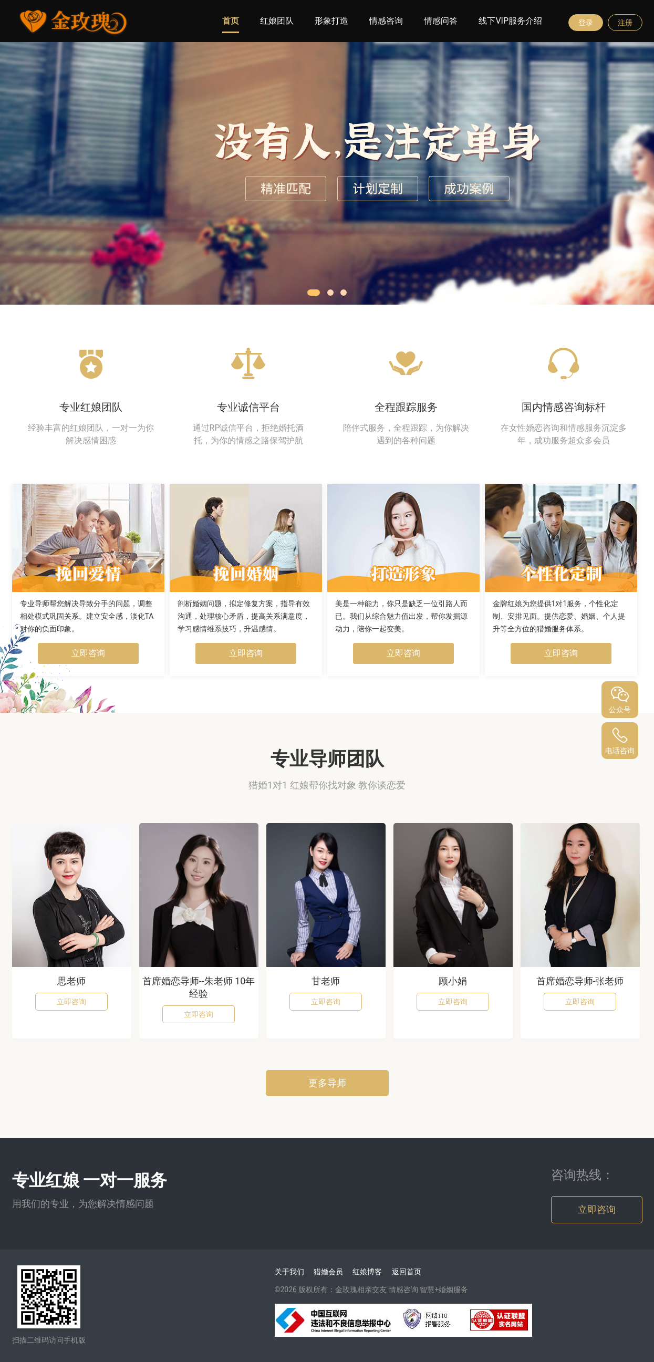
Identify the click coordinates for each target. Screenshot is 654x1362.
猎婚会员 (328, 1271)
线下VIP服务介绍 (510, 21)
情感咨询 (386, 21)
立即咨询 (88, 653)
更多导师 (327, 1083)
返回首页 (406, 1271)
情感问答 (441, 21)
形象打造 (331, 21)
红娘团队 (277, 21)
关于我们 (289, 1271)
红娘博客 (367, 1271)
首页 (230, 21)
